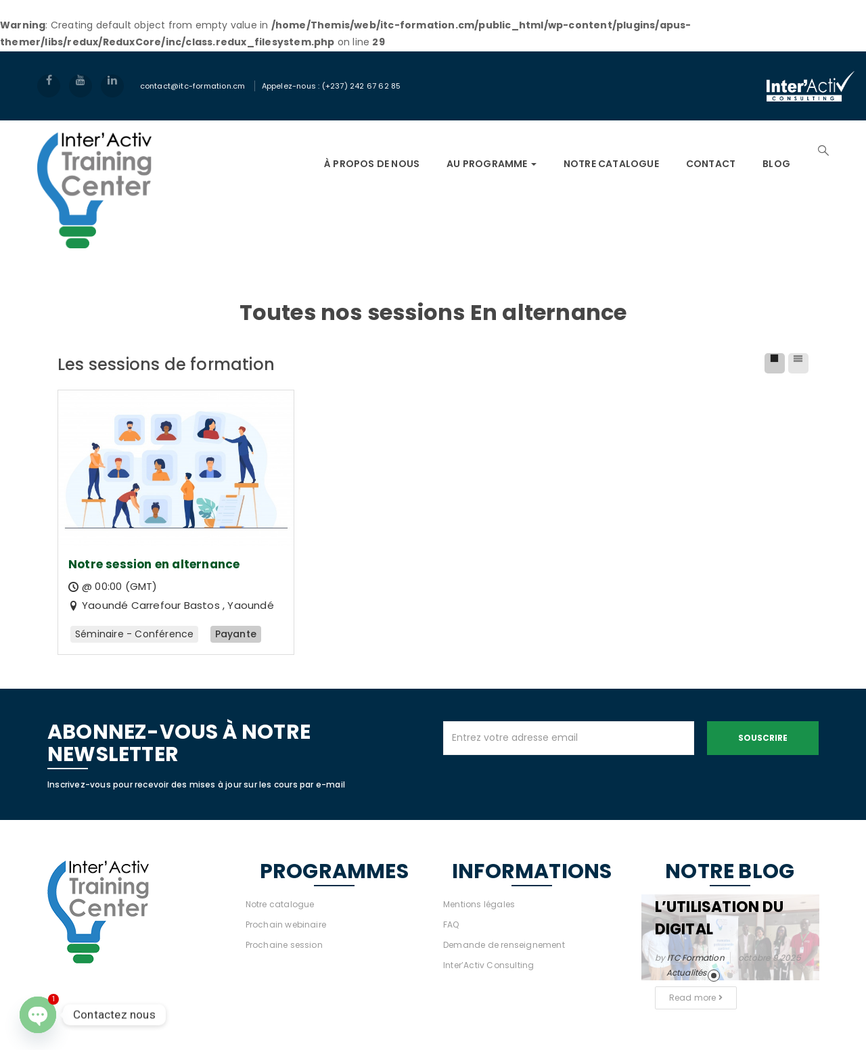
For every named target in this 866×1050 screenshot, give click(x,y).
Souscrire (763, 738)
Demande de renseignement (504, 945)
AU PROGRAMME (492, 163)
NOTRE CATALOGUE (611, 163)
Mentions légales (479, 904)
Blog (776, 163)
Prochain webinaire (286, 924)
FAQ (451, 924)
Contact (710, 163)
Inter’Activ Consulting (488, 965)
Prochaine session (284, 945)
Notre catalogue (280, 904)
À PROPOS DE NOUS (371, 163)
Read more (696, 997)
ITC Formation (696, 957)
